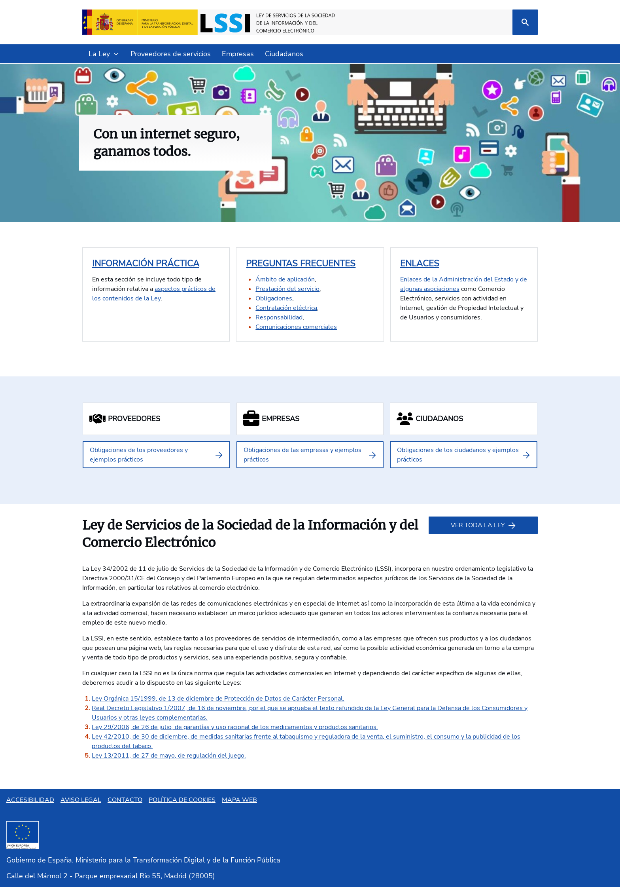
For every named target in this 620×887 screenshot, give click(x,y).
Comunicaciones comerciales (296, 327)
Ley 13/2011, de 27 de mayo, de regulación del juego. (169, 755)
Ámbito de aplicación (285, 279)
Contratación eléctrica (286, 308)
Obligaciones (273, 298)
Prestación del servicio (287, 289)
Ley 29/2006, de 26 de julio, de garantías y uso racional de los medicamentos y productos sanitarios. (235, 727)
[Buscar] (525, 22)
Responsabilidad (278, 317)
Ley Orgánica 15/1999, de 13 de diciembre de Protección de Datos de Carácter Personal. (218, 698)
